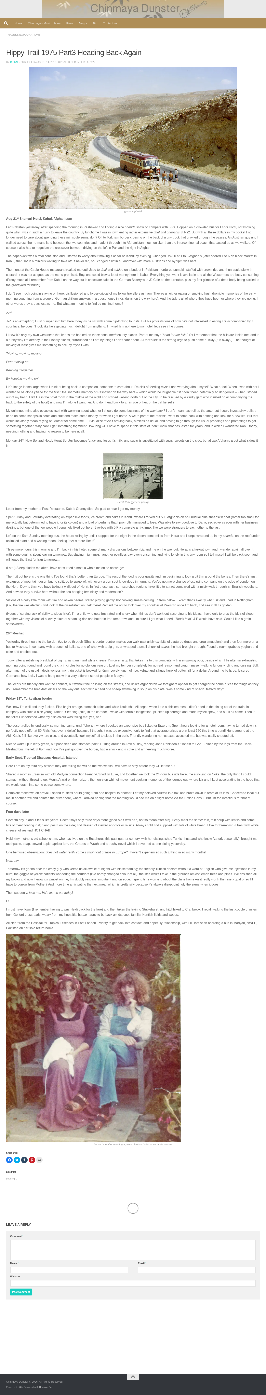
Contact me (110, 23)
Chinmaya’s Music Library (44, 23)
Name (14, 1263)
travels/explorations (24, 34)
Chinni (14, 62)
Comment (16, 1236)
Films (69, 23)
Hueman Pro (45, 1386)
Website (15, 1276)
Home (18, 23)
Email (142, 1263)
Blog (81, 23)
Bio (95, 23)
